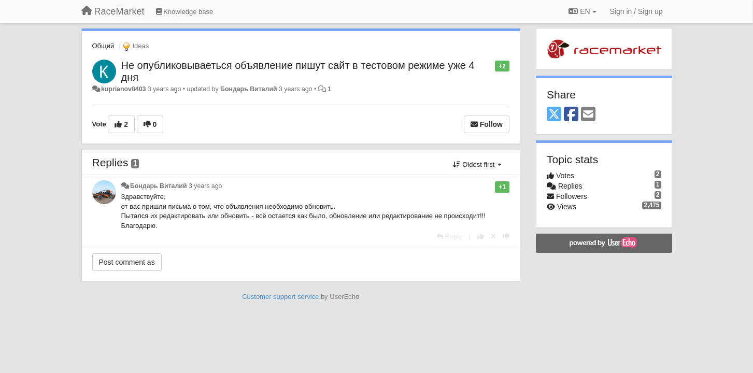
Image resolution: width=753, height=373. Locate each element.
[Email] (588, 115)
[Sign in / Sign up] (636, 11)
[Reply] (449, 236)
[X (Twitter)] (554, 115)
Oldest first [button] (477, 164)
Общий (103, 46)
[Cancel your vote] (493, 236)
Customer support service (280, 296)
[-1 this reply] (506, 236)
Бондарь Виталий (248, 89)
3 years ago (205, 186)
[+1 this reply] (480, 236)
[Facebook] (571, 115)
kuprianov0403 (123, 89)
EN (582, 11)
